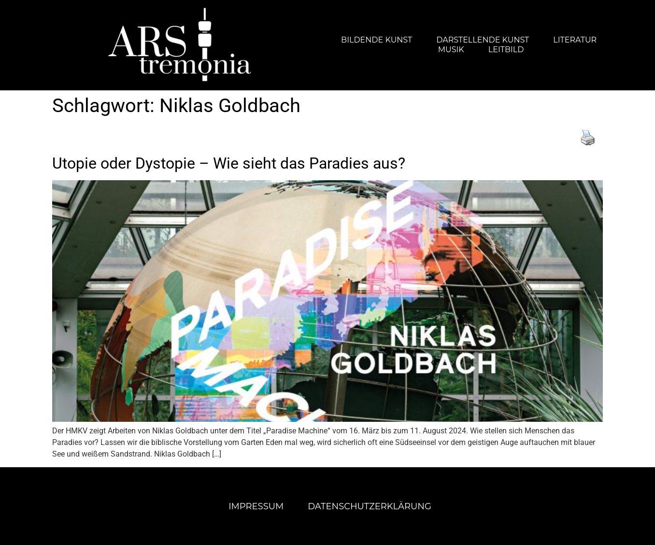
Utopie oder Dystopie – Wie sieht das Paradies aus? (228, 163)
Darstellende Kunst (482, 39)
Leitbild (506, 49)
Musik (451, 49)
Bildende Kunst (376, 39)
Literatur (575, 39)
